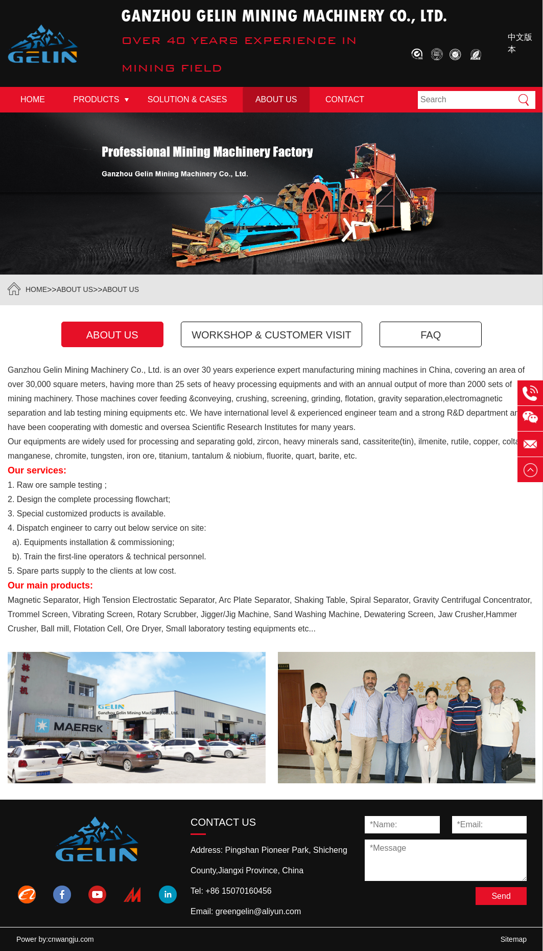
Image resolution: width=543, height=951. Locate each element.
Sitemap (514, 939)
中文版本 (520, 43)
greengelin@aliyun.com (258, 911)
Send (500, 896)
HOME (36, 289)
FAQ (430, 335)
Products (97, 99)
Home (32, 99)
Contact (344, 99)
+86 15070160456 (238, 891)
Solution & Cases (187, 99)
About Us (276, 99)
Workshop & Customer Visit (271, 335)
